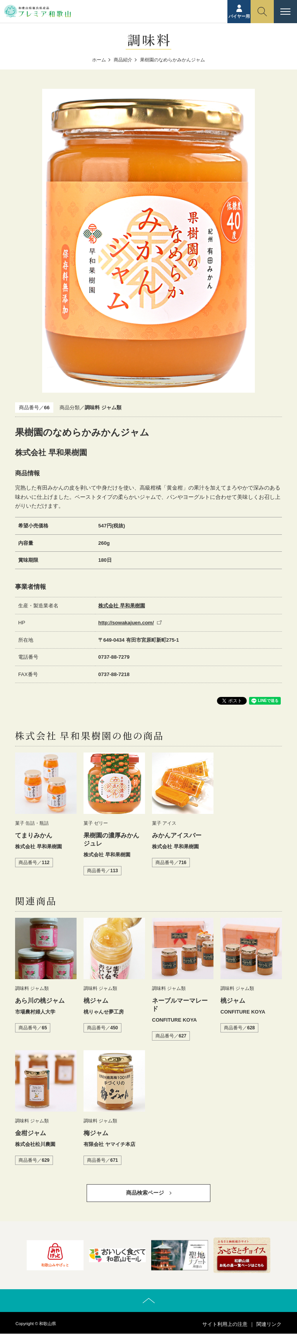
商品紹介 (123, 60)
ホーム (99, 60)
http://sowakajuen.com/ (126, 622)
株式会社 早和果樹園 (121, 606)
